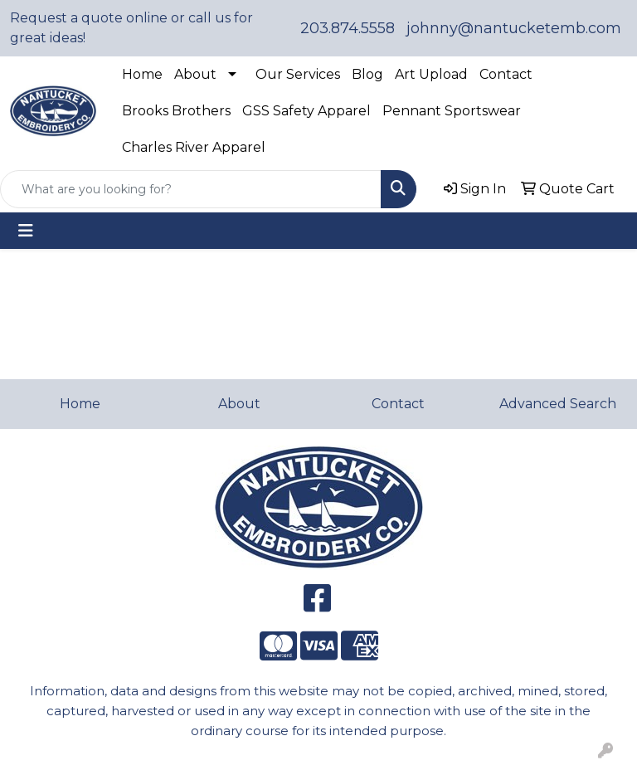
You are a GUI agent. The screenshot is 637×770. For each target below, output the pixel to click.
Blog (367, 74)
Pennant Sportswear (451, 111)
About (195, 74)
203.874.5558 (347, 28)
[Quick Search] (191, 189)
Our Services (297, 74)
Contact (505, 74)
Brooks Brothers (176, 111)
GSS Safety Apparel (306, 111)
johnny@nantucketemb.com (513, 28)
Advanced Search (557, 404)
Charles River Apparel (193, 147)
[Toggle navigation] (25, 230)
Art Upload (431, 74)
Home (142, 74)
